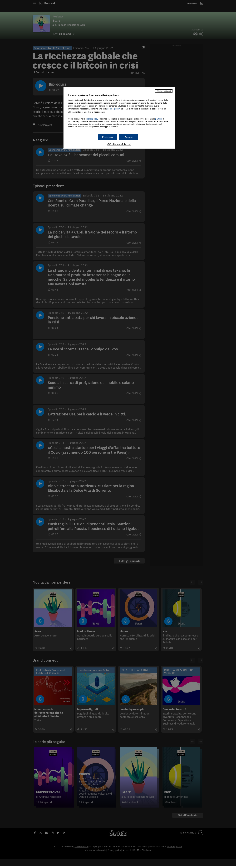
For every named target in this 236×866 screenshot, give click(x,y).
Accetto (129, 137)
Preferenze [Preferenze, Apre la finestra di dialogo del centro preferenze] (107, 137)
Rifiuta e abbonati (164, 91)
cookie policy (113, 109)
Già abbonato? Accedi (119, 144)
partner (158, 119)
